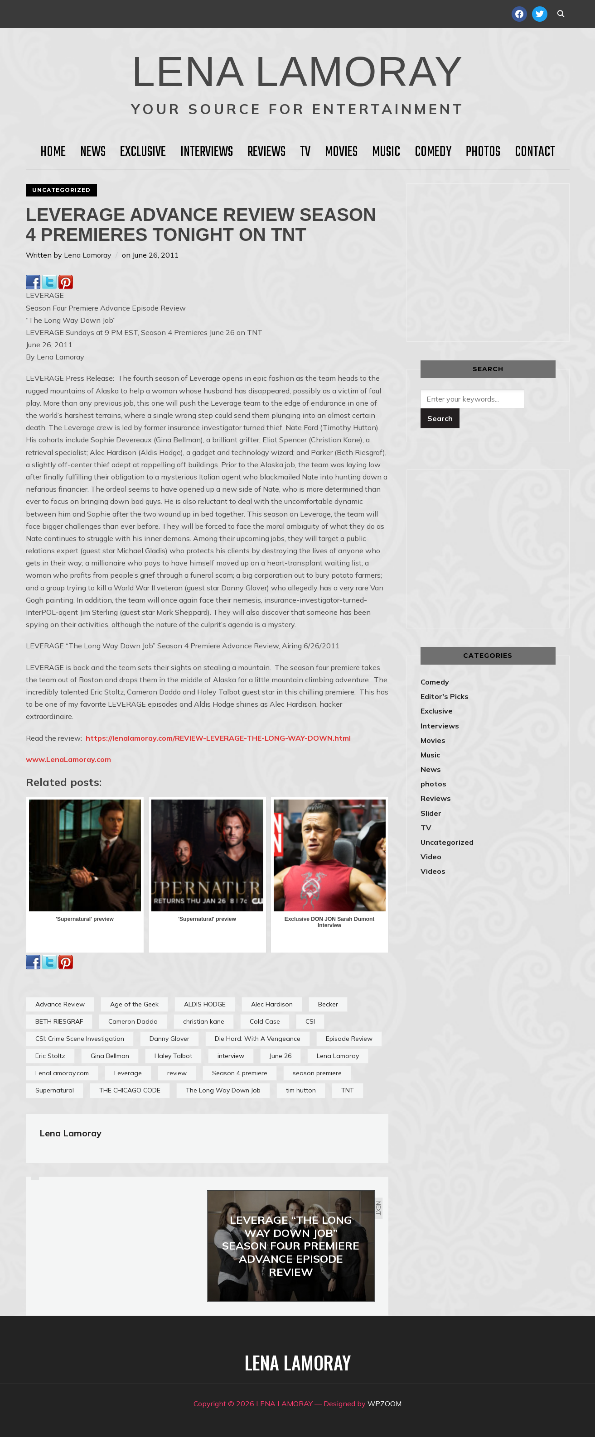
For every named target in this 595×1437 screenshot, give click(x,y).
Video (431, 856)
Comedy (433, 152)
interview (231, 1056)
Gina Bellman (110, 1056)
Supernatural (54, 1090)
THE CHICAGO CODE (129, 1090)
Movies (341, 152)
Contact (535, 152)
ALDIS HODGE (205, 1004)
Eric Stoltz (50, 1056)
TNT (347, 1090)
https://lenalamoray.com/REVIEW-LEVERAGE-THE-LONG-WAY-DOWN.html (218, 737)
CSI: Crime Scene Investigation (79, 1039)
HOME (53, 152)
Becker (328, 1004)
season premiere (317, 1073)
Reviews (266, 152)
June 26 (280, 1056)
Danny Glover (169, 1039)
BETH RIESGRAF (59, 1021)
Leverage (128, 1073)
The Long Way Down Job (223, 1090)
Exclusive (143, 152)
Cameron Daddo (133, 1021)
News (93, 152)
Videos (433, 871)
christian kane (203, 1021)
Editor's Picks (445, 696)
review (177, 1073)
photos (433, 783)
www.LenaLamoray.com (68, 759)
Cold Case (265, 1021)
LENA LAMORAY (297, 70)
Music (386, 152)
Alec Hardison (272, 1004)
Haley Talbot (173, 1056)
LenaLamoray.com (62, 1073)
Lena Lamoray (87, 254)
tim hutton (301, 1090)
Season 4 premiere (239, 1073)
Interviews (206, 152)
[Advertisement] (497, 260)
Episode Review (349, 1039)
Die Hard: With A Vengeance (257, 1039)
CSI (310, 1021)
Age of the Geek (134, 1004)
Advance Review (60, 1004)
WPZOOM (384, 1403)
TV (305, 152)
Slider (431, 813)
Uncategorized (61, 190)
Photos (483, 152)
